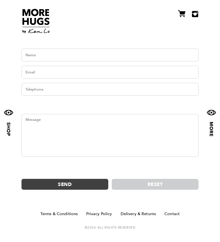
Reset (155, 184)
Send (65, 184)
